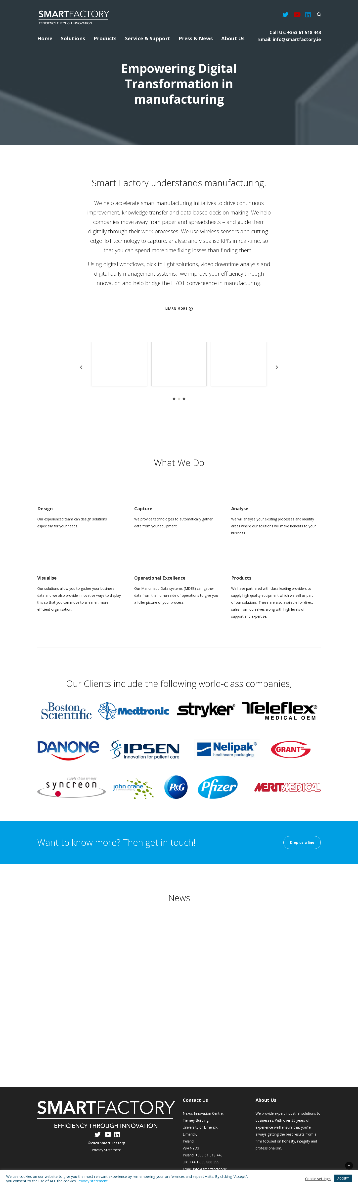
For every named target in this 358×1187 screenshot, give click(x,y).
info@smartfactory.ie (210, 1169)
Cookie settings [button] (318, 1178)
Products (241, 578)
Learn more (176, 308)
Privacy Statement (106, 1149)
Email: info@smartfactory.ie (289, 39)
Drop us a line (302, 842)
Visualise (47, 578)
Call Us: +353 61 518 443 (295, 32)
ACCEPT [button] (343, 1178)
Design (45, 508)
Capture (143, 508)
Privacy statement (93, 1180)
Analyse (239, 508)
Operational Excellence (159, 578)
